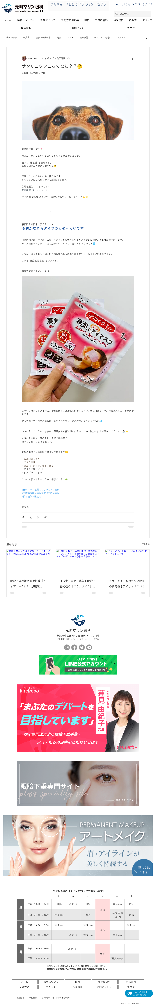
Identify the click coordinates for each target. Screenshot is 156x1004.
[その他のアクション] (132, 58)
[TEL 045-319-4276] (86, 4)
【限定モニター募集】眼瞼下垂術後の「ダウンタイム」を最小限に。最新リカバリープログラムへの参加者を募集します (77, 584)
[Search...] (132, 14)
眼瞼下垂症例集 (43, 37)
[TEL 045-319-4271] (132, 5)
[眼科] (78, 981)
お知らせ (121, 37)
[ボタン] (78, 665)
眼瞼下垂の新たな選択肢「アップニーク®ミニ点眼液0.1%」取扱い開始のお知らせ (28, 584)
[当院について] (51, 981)
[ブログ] (131, 987)
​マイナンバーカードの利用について (56, 997)
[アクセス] (51, 987)
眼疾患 (26, 37)
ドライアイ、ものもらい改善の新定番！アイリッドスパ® (127, 584)
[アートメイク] (78, 845)
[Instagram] (67, 647)
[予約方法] (25, 987)
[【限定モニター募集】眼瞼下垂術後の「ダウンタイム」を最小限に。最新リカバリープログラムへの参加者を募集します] (78, 562)
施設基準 (20, 997)
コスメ (70, 37)
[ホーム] (25, 981)
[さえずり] (82, 647)
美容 (59, 37)
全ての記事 (11, 37)
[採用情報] (78, 987)
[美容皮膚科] (105, 981)
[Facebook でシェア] (23, 517)
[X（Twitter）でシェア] (30, 517)
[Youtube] (89, 647)
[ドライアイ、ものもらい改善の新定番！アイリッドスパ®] (127, 562)
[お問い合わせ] (105, 987)
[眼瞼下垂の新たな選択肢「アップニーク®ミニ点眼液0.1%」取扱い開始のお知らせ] (29, 562)
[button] (145, 37)
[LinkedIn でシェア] (38, 517)
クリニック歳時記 (102, 37)
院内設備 (84, 37)
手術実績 (33, 997)
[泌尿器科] (131, 981)
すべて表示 (144, 544)
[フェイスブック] (74, 647)
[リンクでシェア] (45, 517)
